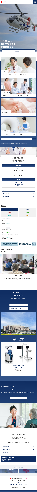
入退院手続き (5, 95)
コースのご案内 (12, 134)
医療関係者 (9, 212)
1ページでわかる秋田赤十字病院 (16, 308)
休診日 (8, 143)
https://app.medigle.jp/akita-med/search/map (18, 459)
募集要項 (12, 397)
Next (35, 51)
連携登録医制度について (7, 449)
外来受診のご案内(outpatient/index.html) (18, 65)
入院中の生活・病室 (12, 95)
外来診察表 (3, 143)
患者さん (27, 209)
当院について (13, 305)
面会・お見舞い (19, 95)
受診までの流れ (5, 134)
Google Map (19, 482)
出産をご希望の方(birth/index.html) (18, 105)
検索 (34, 139)
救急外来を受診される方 (23, 74)
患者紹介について (6, 446)
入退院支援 (26, 95)
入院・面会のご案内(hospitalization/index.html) (18, 86)
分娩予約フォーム (29, 114)
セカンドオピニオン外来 (7, 76)
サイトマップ (22, 487)
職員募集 (27, 212)
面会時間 (12, 143)
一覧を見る (33, 205)
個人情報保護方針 (15, 487)
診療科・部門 (18, 143)
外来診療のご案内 (5, 114)
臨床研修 (9, 215)
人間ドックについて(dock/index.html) (18, 125)
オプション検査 (19, 134)
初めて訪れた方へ (6, 196)
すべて (10, 209)
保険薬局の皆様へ (6, 452)
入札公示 (27, 215)
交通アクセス (24, 143)
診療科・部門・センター (7, 193)
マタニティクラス (22, 114)
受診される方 (5, 74)
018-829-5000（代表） (20, 484)
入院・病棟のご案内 (13, 114)
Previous (1, 51)
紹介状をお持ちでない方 (13, 74)
